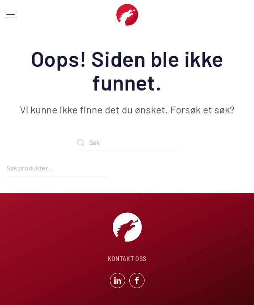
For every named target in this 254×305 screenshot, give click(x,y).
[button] (10, 15)
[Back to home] (127, 15)
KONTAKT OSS (127, 258)
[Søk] (127, 142)
